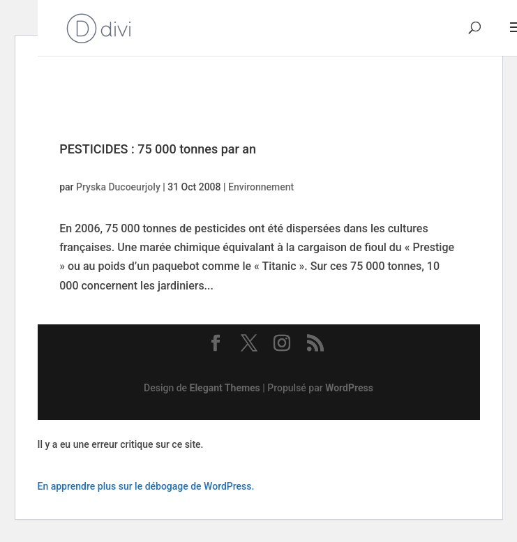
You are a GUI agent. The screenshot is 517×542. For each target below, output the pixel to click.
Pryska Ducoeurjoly (118, 187)
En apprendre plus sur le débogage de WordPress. (146, 486)
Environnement (261, 187)
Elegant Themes (225, 387)
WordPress (349, 387)
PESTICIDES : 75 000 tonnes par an (157, 149)
